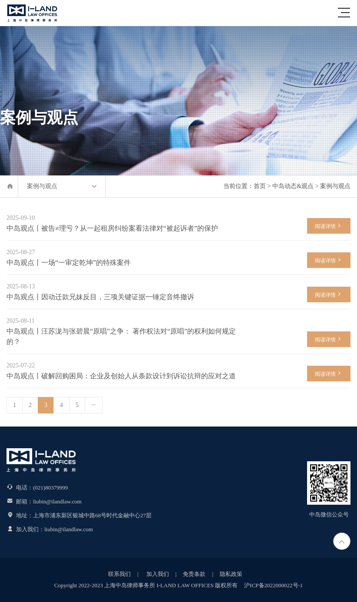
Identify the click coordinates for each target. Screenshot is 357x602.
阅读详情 (329, 225)
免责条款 (194, 574)
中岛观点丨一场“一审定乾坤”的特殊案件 (69, 262)
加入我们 (157, 574)
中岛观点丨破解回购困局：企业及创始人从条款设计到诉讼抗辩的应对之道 (121, 376)
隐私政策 (231, 574)
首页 (260, 186)
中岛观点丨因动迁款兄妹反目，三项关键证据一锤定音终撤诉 (100, 297)
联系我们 (119, 574)
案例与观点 (335, 186)
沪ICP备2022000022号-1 (273, 585)
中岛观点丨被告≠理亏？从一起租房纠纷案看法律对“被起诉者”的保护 (112, 228)
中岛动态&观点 (293, 186)
